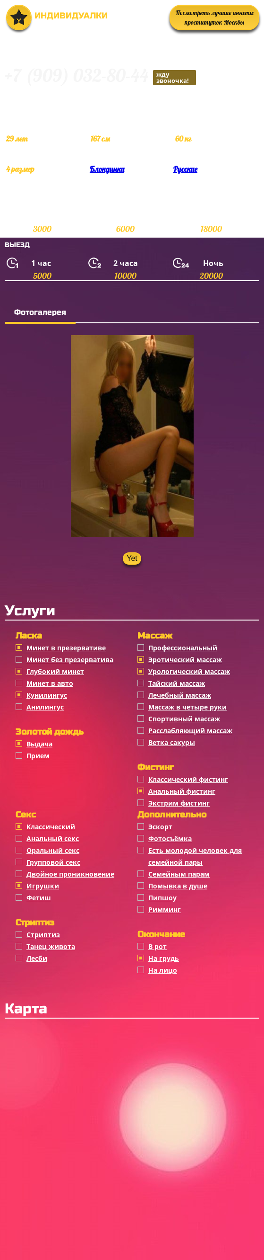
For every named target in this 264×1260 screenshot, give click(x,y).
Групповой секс (53, 862)
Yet (132, 558)
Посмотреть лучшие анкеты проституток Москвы (215, 17)
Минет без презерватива (69, 659)
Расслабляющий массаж (190, 730)
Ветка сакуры (171, 742)
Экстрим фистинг (179, 803)
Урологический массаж (189, 671)
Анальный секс (52, 838)
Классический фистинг (188, 779)
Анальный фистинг (181, 791)
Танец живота (50, 946)
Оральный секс (52, 850)
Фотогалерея (40, 312)
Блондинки (107, 169)
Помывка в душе (177, 885)
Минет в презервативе (66, 647)
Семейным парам (179, 874)
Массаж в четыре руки (187, 706)
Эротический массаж (185, 659)
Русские (185, 169)
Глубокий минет (55, 671)
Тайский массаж (176, 683)
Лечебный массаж (179, 695)
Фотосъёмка (170, 838)
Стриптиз (43, 934)
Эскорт (160, 826)
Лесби (36, 958)
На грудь (163, 958)
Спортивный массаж (184, 718)
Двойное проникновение (70, 874)
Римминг (164, 909)
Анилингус (45, 706)
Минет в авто (49, 683)
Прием (38, 755)
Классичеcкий (50, 826)
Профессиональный (182, 647)
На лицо (162, 970)
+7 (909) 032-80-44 (100, 77)
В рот (157, 946)
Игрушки (42, 885)
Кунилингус (46, 695)
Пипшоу (162, 897)
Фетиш (38, 897)
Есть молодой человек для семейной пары (195, 856)
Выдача (39, 743)
